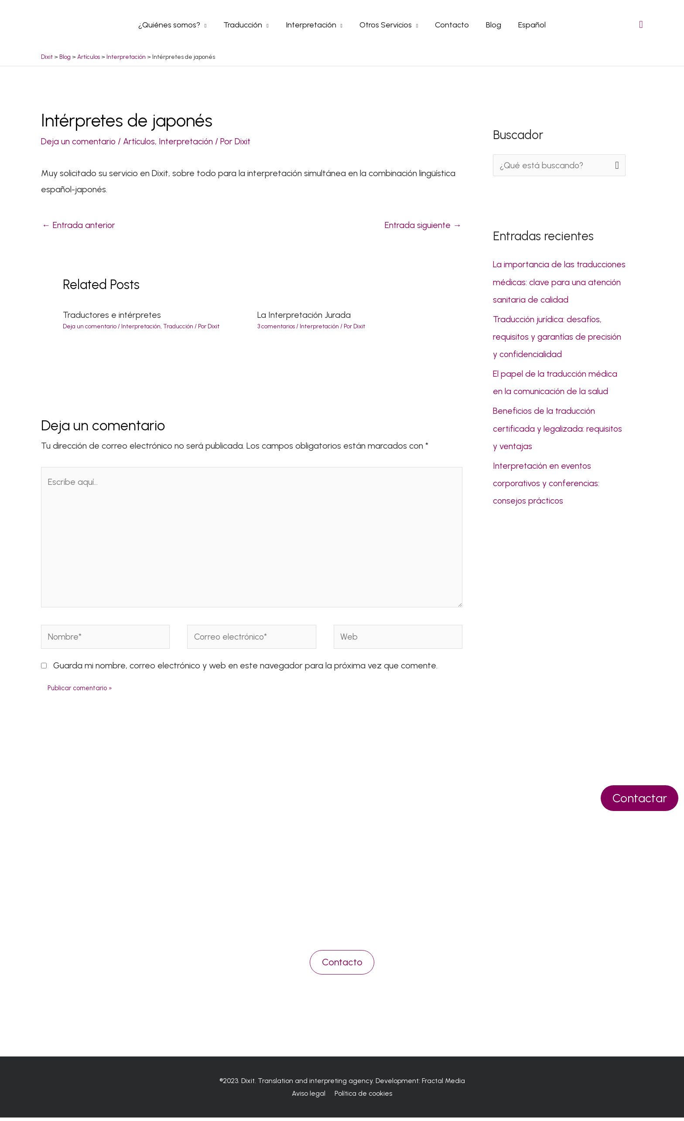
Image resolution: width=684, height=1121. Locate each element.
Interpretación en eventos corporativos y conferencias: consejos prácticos (547, 481)
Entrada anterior (79, 224)
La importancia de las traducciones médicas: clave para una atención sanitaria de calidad (557, 281)
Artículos (140, 141)
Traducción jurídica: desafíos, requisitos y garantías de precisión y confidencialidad (558, 335)
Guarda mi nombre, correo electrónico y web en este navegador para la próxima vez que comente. (245, 669)
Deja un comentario (79, 141)
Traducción (178, 326)
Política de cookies (362, 1097)
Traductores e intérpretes (113, 315)
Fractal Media (443, 1084)
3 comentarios (276, 326)
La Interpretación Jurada (304, 315)
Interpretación (189, 141)
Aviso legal (309, 1097)
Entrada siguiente (422, 224)
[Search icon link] (641, 24)
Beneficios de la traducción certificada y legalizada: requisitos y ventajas (558, 427)
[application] (207, 24)
